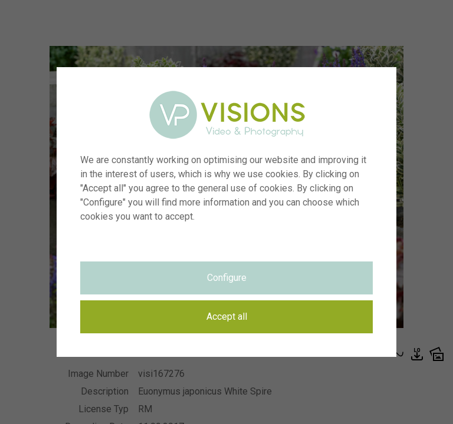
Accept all (226, 316)
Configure (227, 277)
